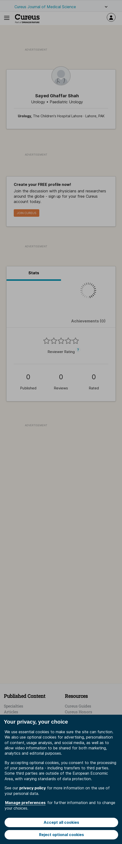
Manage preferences (25, 802)
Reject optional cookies (61, 834)
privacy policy (32, 787)
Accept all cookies (61, 822)
